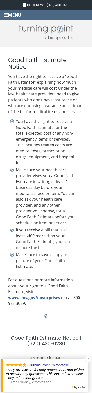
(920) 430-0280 (58, 5)
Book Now (33, 5)
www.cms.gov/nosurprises (34, 297)
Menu (12, 15)
